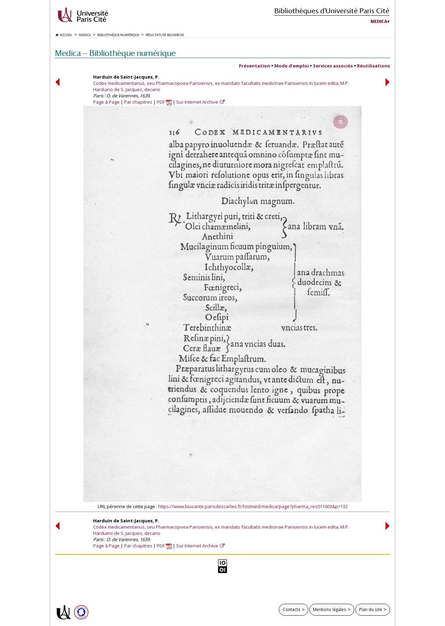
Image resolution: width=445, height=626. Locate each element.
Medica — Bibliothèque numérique (115, 53)
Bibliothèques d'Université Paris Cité (331, 11)
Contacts (291, 609)
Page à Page (106, 102)
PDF (164, 102)
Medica (379, 21)
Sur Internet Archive (197, 102)
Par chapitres (138, 102)
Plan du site (370, 609)
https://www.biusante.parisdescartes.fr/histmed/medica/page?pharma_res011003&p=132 (253, 506)
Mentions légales (329, 609)
